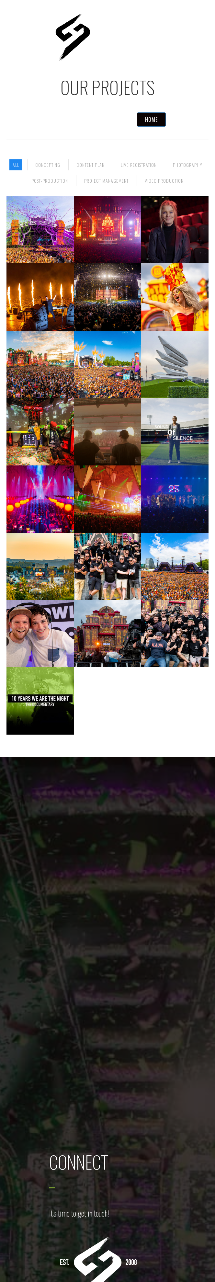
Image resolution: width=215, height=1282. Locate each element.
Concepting (47, 164)
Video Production (164, 180)
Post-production (49, 180)
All (16, 164)
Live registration (139, 164)
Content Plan (90, 164)
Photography (187, 164)
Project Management (106, 180)
